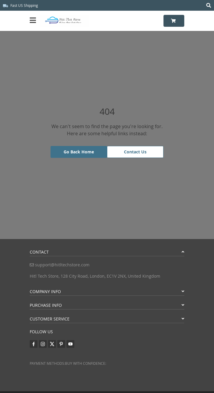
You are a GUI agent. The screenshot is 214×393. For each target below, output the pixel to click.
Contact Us (135, 152)
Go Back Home (79, 152)
